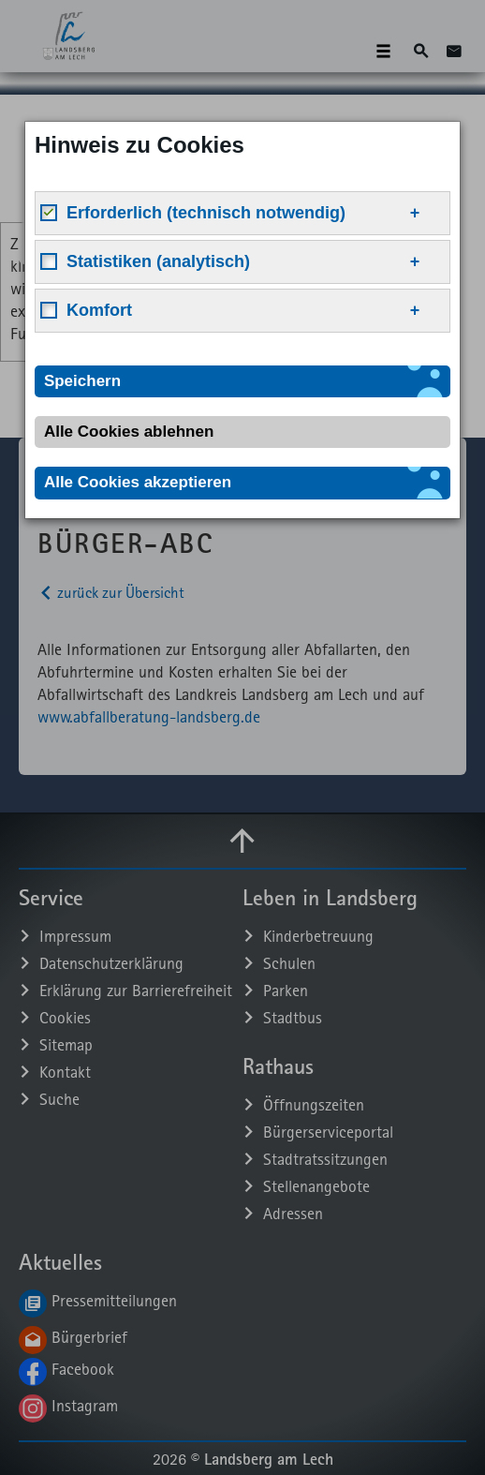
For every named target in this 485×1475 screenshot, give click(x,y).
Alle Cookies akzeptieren (137, 482)
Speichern (82, 381)
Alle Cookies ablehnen (128, 431)
